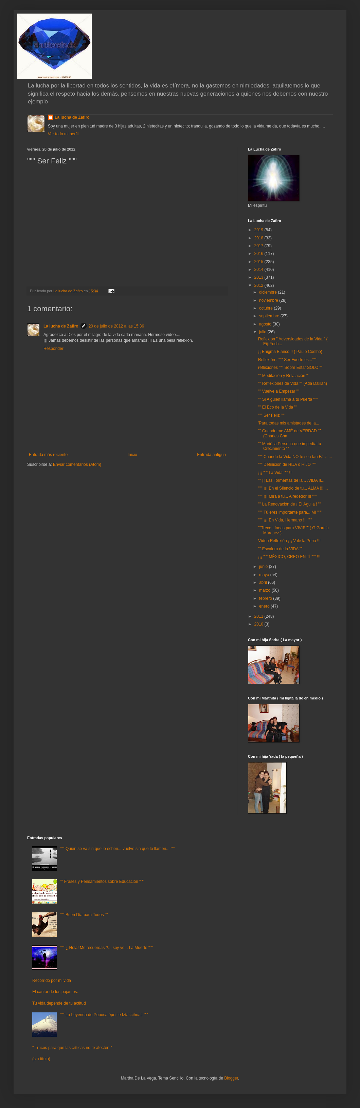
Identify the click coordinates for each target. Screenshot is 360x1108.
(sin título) (41, 1058)
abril (263, 582)
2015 (259, 261)
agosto (265, 324)
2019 (259, 229)
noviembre (269, 300)
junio (264, 566)
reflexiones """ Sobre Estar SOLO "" (290, 367)
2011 (259, 616)
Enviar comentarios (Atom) (77, 464)
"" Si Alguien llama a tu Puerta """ (288, 399)
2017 (259, 245)
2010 (259, 624)
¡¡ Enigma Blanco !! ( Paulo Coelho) (290, 351)
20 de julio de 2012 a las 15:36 (116, 326)
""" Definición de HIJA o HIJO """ (287, 464)
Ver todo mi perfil (63, 134)
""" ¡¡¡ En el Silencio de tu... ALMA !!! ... (293, 488)
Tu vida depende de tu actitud (59, 1003)
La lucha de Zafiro (72, 117)
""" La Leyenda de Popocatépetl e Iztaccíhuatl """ (104, 1014)
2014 (259, 269)
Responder (53, 348)
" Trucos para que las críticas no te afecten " (72, 1047)
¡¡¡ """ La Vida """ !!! (275, 472)
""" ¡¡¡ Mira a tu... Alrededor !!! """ (287, 496)
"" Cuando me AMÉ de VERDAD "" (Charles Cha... (289, 433)
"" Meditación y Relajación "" (283, 375)
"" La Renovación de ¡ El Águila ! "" (289, 504)
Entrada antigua (211, 454)
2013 (259, 277)
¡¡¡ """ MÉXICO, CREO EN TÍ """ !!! (289, 556)
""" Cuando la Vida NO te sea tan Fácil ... (295, 456)
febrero (266, 598)
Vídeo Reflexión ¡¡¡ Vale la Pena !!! (289, 540)
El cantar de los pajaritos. (55, 991)
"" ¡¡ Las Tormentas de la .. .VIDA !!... (291, 480)
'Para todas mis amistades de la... (288, 423)
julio (263, 332)
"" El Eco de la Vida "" (277, 407)
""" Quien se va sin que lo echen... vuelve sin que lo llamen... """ (117, 848)
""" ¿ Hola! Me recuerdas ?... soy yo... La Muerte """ (106, 947)
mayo (264, 574)
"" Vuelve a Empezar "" (278, 391)
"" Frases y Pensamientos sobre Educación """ (102, 881)
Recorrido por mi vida (51, 980)
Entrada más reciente (48, 454)
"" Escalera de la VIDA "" (280, 549)
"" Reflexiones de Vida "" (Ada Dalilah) (292, 383)
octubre (266, 308)
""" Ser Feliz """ (271, 415)
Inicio (132, 454)
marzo (265, 590)
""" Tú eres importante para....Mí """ (290, 512)
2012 (259, 285)
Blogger (231, 1078)
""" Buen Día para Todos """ (84, 914)
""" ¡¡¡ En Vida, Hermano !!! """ (285, 520)
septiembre (270, 316)
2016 (259, 253)
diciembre (268, 292)
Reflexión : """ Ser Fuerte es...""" (287, 359)
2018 (259, 238)
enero (265, 606)
